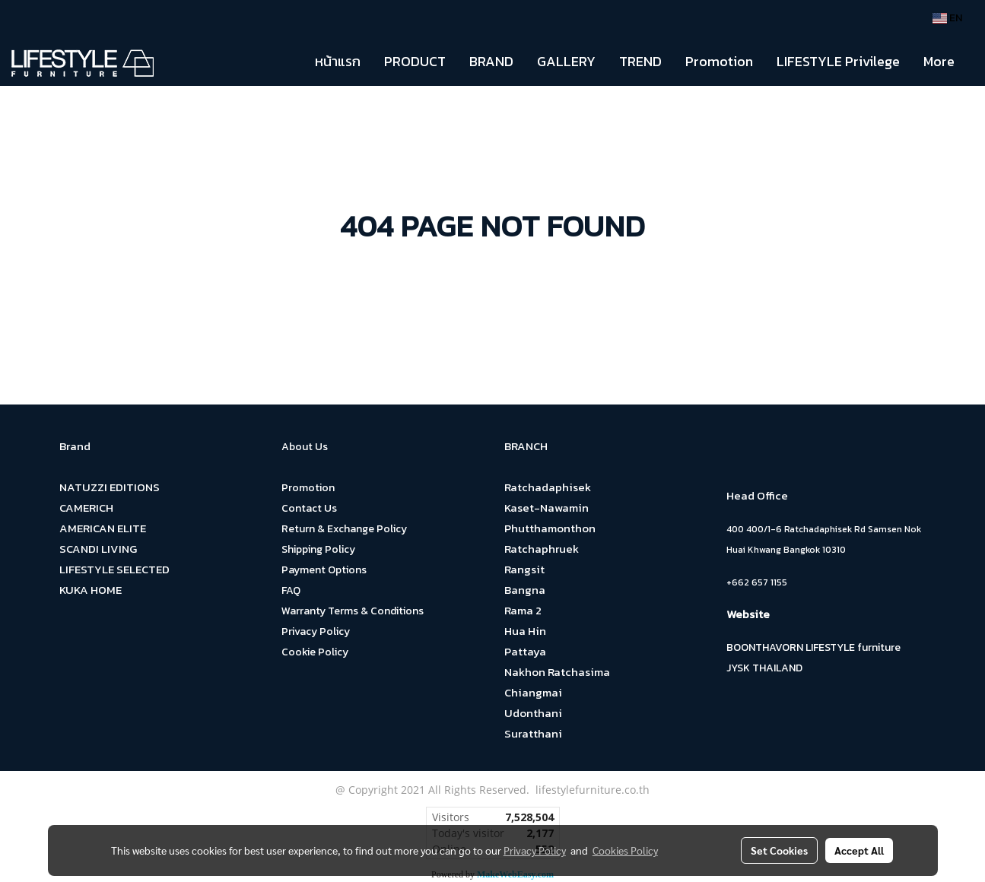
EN (947, 18)
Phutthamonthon (550, 528)
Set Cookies (779, 850)
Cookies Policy (625, 850)
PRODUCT (415, 61)
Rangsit (524, 569)
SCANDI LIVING (98, 548)
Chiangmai (533, 692)
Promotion (719, 61)
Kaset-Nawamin (546, 507)
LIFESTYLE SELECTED (114, 569)
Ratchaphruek (541, 548)
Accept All (859, 850)
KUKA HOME (90, 589)
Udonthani (533, 713)
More (939, 61)
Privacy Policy (315, 631)
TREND (640, 61)
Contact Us (309, 508)
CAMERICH (86, 507)
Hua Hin (525, 630)
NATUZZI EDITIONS (109, 487)
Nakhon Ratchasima (557, 672)
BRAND (491, 61)
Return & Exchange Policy (344, 529)
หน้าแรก (338, 61)
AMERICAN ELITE (102, 528)
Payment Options (324, 570)
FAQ (290, 590)
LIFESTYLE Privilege (838, 61)
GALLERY (566, 61)
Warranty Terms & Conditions (352, 611)
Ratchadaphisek (547, 487)
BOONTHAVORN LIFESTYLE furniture (813, 647)
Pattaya (525, 651)
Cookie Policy (314, 652)
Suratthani (533, 733)
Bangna (524, 589)
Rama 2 (523, 610)
